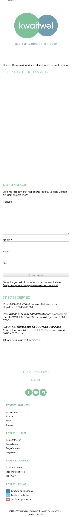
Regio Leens (12, 444)
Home (6, 65)
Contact (36, 380)
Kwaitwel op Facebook (22, 490)
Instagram (43, 392)
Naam (7, 240)
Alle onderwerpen (36, 372)
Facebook (28, 392)
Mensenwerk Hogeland (27, 510)
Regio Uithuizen (13, 439)
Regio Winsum (13, 448)
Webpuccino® (36, 514)
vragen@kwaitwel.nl (15, 471)
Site (5, 263)
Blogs (8, 420)
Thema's (10, 425)
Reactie (8, 201)
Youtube (36, 392)
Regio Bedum (12, 452)
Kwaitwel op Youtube (21, 499)
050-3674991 (11, 476)
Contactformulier (14, 467)
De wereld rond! (21, 65)
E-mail (7, 251)
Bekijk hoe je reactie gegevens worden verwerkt (30, 285)
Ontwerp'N (56, 510)
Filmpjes (10, 416)
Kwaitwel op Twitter (20, 495)
